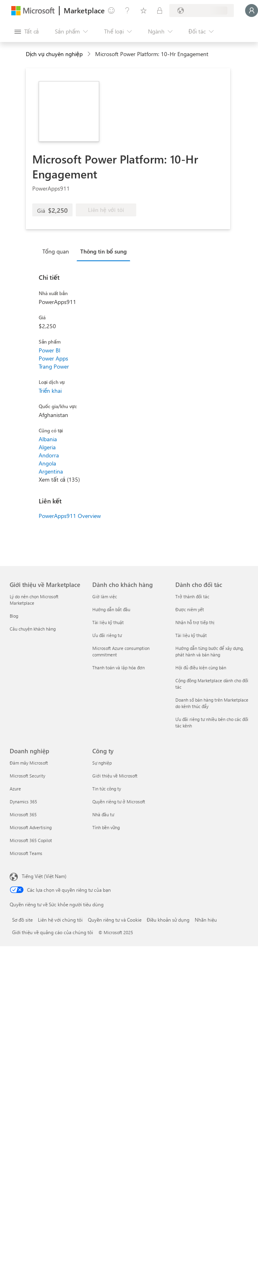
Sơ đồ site (22, 919)
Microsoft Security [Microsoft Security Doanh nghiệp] (27, 776)
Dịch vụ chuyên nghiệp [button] (54, 54)
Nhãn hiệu (206, 919)
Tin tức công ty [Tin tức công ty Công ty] (106, 789)
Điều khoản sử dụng (168, 919)
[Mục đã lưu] (143, 10)
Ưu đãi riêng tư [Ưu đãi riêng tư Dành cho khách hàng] (107, 635)
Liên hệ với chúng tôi (60, 919)
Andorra (49, 455)
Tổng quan (55, 251)
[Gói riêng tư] (159, 10)
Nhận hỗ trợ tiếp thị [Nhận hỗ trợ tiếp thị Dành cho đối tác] (194, 622)
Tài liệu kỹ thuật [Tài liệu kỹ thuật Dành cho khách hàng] (108, 622)
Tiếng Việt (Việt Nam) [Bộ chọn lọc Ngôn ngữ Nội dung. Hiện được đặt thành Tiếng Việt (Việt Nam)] (44, 876)
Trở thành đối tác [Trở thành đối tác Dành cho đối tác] (192, 596)
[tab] (58, 251)
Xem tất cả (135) (59, 479)
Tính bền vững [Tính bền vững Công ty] (106, 827)
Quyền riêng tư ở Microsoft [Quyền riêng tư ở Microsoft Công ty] (118, 802)
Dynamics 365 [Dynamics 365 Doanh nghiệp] (23, 802)
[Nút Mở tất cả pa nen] (26, 31)
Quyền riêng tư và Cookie (114, 919)
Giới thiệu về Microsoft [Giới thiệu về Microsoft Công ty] (114, 776)
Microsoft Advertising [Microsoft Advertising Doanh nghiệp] (31, 827)
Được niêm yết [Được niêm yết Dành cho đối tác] (189, 609)
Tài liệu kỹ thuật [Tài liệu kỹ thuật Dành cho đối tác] (191, 635)
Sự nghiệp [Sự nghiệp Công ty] (102, 763)
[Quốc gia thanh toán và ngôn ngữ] (201, 10)
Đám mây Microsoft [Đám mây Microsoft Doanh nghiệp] (29, 763)
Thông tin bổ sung (103, 251)
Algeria (47, 447)
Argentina (51, 471)
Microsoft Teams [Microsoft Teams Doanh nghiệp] (26, 853)
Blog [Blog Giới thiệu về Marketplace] (14, 616)
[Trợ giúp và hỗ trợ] (127, 10)
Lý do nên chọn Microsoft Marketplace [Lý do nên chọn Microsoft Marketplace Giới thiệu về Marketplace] (34, 599)
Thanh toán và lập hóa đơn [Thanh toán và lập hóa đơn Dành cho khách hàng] (118, 667)
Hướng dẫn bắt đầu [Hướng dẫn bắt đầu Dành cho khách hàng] (111, 609)
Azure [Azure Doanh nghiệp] (15, 789)
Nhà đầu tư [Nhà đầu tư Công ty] (103, 814)
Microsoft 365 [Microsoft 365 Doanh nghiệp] (23, 814)
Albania (48, 439)
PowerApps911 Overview (70, 516)
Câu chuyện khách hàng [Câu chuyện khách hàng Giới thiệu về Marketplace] (33, 629)
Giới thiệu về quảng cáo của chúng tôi (52, 932)
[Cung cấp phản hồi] (111, 10)
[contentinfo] (90, 54)
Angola (47, 463)
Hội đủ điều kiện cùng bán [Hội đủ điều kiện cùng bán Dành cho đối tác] (200, 667)
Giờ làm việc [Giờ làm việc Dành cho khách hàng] (104, 596)
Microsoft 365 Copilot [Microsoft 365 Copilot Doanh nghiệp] (31, 840)
